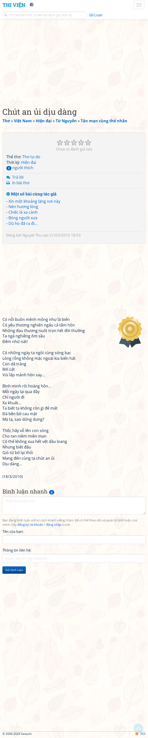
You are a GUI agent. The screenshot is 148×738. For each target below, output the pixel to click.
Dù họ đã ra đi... (23, 223)
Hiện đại (28, 162)
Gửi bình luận (14, 570)
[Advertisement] (74, 62)
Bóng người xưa (23, 217)
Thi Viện (13, 4)
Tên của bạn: (13, 531)
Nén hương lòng (23, 206)
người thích (19, 167)
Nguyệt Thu (32, 235)
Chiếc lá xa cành (23, 212)
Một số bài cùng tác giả (31, 194)
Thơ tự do (31, 156)
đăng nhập (53, 525)
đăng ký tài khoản (30, 525)
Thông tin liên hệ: (16, 550)
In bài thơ (20, 182)
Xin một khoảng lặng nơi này (34, 201)
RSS (141, 734)
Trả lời (18, 177)
